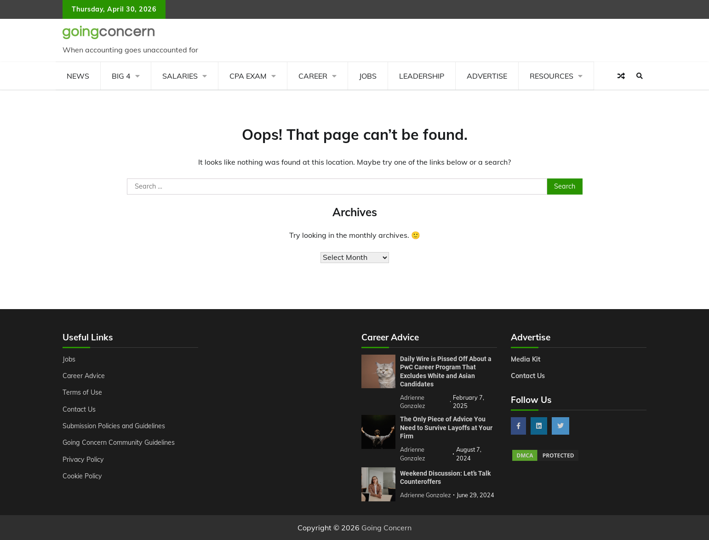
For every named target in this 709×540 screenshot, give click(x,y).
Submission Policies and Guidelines (115, 426)
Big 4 (121, 75)
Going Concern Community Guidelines (119, 442)
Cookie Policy (82, 476)
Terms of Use (83, 392)
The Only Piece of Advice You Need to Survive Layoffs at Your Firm (446, 427)
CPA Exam (248, 75)
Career (312, 75)
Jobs (368, 75)
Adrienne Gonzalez (425, 495)
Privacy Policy (83, 459)
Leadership (421, 75)
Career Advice (84, 376)
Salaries (180, 75)
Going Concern (386, 527)
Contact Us (79, 409)
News (78, 75)
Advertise (487, 75)
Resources (551, 75)
